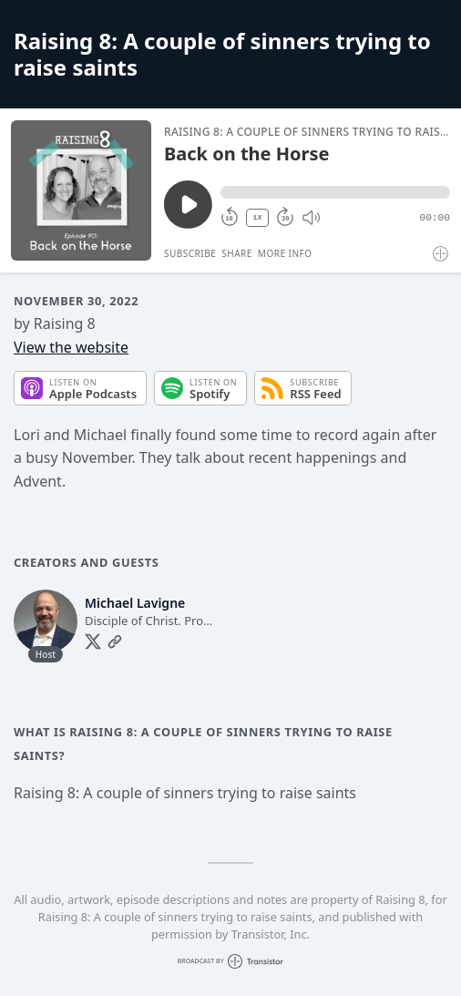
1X (257, 217)
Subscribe (190, 253)
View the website (71, 347)
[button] (335, 192)
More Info (285, 253)
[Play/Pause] (81, 190)
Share (236, 253)
